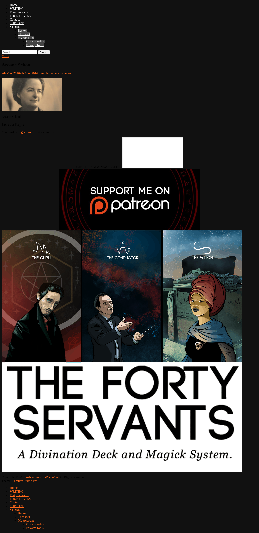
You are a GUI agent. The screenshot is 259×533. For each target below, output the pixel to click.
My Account (26, 37)
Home (14, 5)
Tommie (43, 73)
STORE (15, 27)
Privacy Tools (35, 45)
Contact (15, 19)
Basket (22, 30)
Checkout (24, 34)
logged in (25, 132)
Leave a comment (60, 73)
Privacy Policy (35, 41)
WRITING (17, 8)
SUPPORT (17, 23)
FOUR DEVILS (20, 16)
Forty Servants (19, 12)
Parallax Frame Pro (24, 481)
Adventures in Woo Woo (42, 477)
